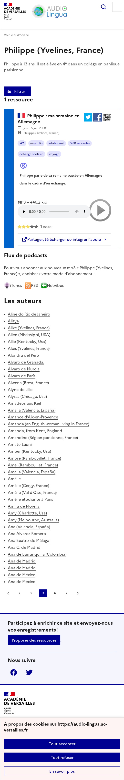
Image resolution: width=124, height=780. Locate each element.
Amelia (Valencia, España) (31, 472)
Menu (117, 7)
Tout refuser (62, 757)
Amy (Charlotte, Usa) (27, 513)
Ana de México (21, 575)
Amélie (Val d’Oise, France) (32, 492)
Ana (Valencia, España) (29, 527)
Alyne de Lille (20, 389)
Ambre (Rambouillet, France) (34, 458)
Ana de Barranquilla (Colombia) (37, 554)
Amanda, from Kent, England (35, 431)
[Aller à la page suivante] (66, 593)
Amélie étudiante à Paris (30, 499)
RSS (31, 285)
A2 (22, 143)
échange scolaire (31, 154)
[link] (19, 593)
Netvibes (52, 285)
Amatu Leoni (20, 444)
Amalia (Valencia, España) (31, 410)
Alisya (13, 321)
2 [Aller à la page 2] (31, 593)
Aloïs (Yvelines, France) (29, 348)
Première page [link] (8, 593)
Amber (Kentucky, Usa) (29, 451)
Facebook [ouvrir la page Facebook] (14, 672)
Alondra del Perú (23, 355)
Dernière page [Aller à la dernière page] (78, 593)
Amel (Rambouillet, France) (33, 465)
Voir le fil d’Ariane (16, 35)
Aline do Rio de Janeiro (29, 314)
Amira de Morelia (24, 506)
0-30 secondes (80, 143)
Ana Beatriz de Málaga (28, 540)
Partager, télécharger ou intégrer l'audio (61, 239)
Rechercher (103, 7)
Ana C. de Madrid (24, 547)
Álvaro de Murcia (24, 369)
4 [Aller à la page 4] (55, 593)
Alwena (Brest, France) (28, 383)
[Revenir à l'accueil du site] (19, 703)
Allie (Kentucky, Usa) (27, 341)
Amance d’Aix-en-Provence (33, 417)
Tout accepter (62, 744)
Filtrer (20, 91)
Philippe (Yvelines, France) (41, 133)
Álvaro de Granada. (26, 362)
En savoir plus (62, 771)
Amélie (14, 479)
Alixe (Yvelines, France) (29, 328)
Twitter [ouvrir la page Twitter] (29, 672)
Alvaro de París (21, 376)
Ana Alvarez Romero (27, 533)
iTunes (13, 285)
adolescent (56, 143)
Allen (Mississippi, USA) (29, 335)
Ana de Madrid (22, 561)
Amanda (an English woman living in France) (48, 424)
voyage (54, 154)
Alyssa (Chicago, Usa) (27, 396)
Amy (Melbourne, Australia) (33, 520)
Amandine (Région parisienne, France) (43, 437)
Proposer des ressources (34, 640)
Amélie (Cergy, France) (28, 485)
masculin (36, 143)
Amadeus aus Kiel (24, 403)
